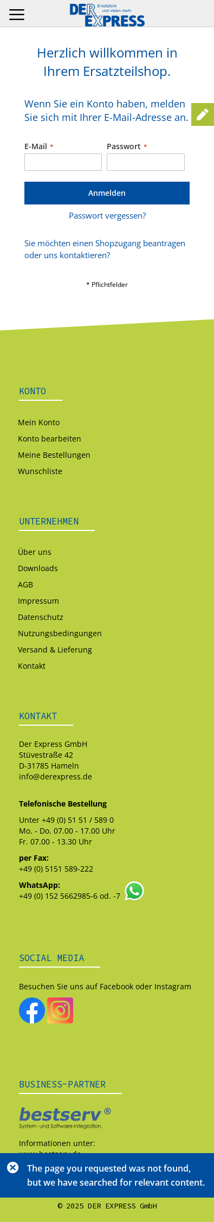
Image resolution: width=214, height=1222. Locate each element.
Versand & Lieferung (55, 649)
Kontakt (32, 666)
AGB (25, 584)
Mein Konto (39, 422)
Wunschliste (40, 471)
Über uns (34, 552)
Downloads (38, 568)
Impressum (38, 601)
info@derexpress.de (55, 776)
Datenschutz (40, 617)
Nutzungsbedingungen (60, 633)
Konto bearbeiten (49, 438)
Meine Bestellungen (54, 455)
